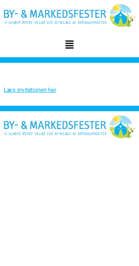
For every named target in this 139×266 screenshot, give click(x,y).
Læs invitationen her (30, 89)
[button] (69, 45)
